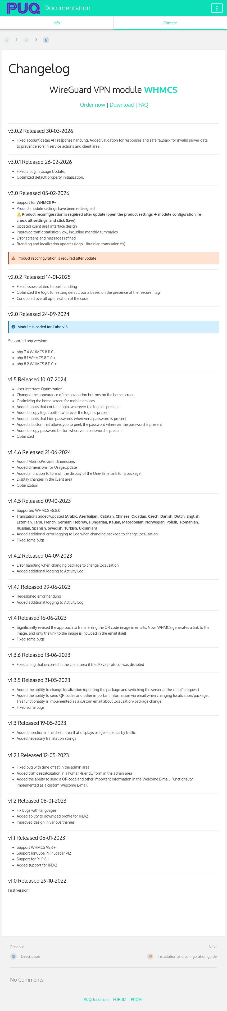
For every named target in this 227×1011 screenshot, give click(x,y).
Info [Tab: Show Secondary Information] (56, 23)
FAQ (143, 104)
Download (122, 104)
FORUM (119, 999)
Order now (92, 104)
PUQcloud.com (96, 999)
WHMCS (161, 89)
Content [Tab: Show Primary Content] (170, 23)
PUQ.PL (137, 999)
